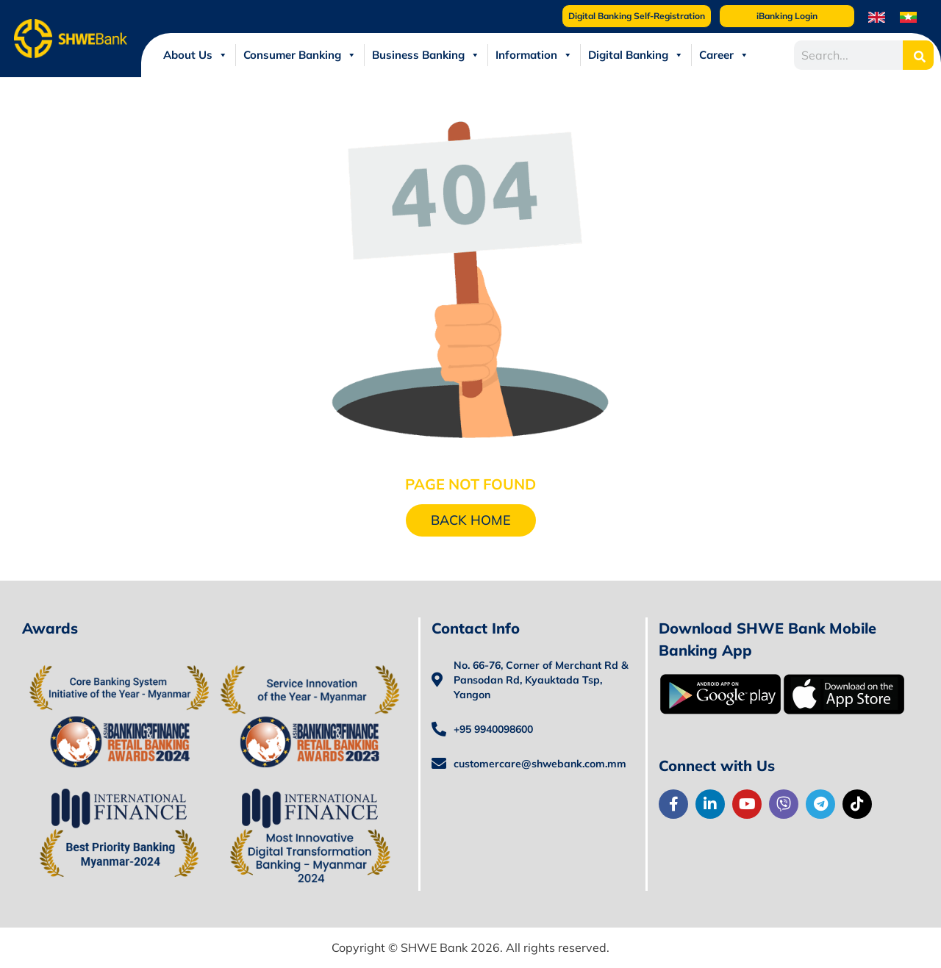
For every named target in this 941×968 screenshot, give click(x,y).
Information (534, 55)
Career (724, 55)
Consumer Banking (300, 55)
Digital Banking (636, 55)
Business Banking (426, 55)
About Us (195, 55)
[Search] (918, 55)
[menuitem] (876, 16)
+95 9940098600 (493, 729)
